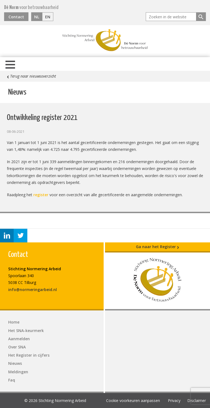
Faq (11, 380)
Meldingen (18, 371)
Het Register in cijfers (28, 355)
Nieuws (15, 363)
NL (36, 16)
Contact (16, 16)
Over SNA (17, 347)
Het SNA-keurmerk (26, 330)
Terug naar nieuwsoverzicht (31, 76)
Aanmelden (19, 338)
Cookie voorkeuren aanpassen (133, 400)
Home (13, 322)
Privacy (174, 400)
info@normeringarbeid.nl (32, 289)
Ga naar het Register (157, 246)
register (40, 194)
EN (47, 16)
